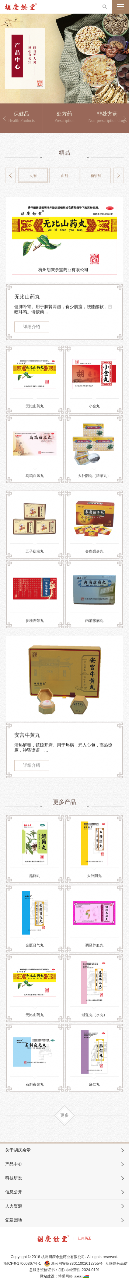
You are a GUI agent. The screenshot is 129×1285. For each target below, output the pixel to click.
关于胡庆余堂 (18, 1150)
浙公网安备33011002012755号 (74, 1263)
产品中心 (13, 1164)
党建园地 (13, 1220)
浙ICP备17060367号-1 (22, 1263)
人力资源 (13, 1206)
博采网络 (65, 1276)
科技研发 (13, 1178)
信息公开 (13, 1192)
